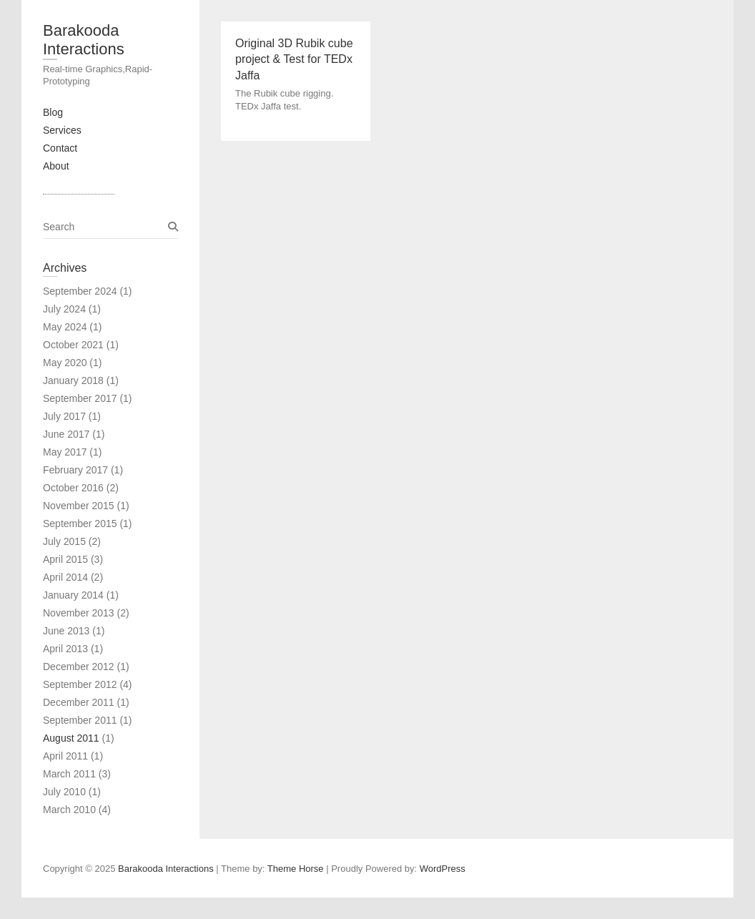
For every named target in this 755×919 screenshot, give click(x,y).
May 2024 (65, 327)
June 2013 (66, 631)
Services (62, 130)
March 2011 (69, 774)
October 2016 (73, 487)
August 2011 (71, 738)
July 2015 (64, 541)
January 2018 (73, 380)
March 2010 (69, 809)
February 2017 (75, 470)
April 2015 (65, 559)
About (56, 166)
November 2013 (78, 613)
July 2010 (64, 791)
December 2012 (78, 666)
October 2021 (73, 344)
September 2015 (80, 523)
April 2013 (65, 648)
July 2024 (64, 309)
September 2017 (80, 398)
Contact (60, 148)
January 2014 (73, 595)
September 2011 (80, 720)
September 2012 (80, 684)
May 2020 (65, 362)
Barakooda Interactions (83, 39)
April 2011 (65, 756)
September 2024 (80, 291)
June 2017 (66, 434)
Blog (53, 112)
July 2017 (64, 416)
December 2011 (78, 702)
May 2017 (65, 452)
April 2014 (65, 577)
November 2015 (78, 505)
